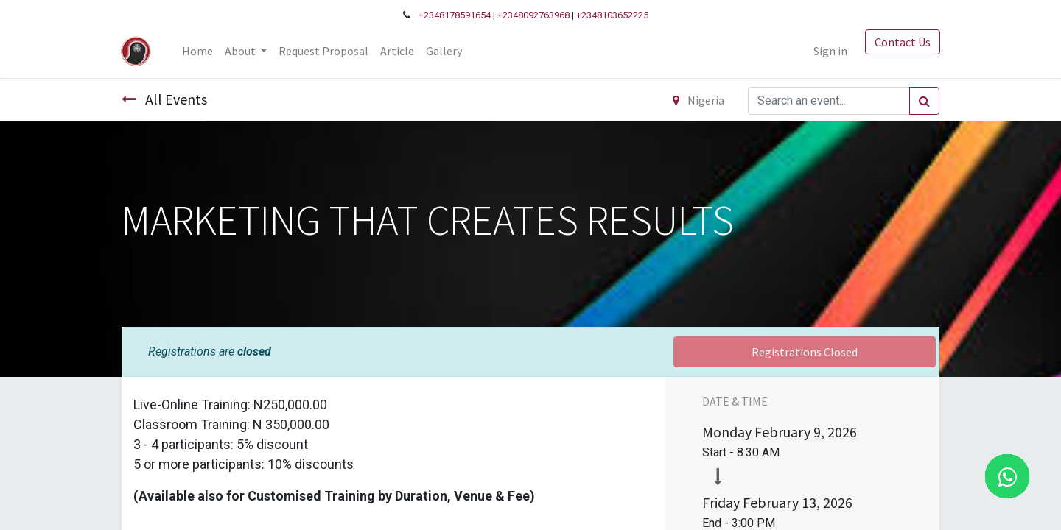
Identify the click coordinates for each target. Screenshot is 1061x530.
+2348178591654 (455, 15)
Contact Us (902, 42)
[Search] (924, 101)
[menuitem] (198, 51)
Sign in (830, 50)
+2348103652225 (612, 15)
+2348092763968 (533, 15)
